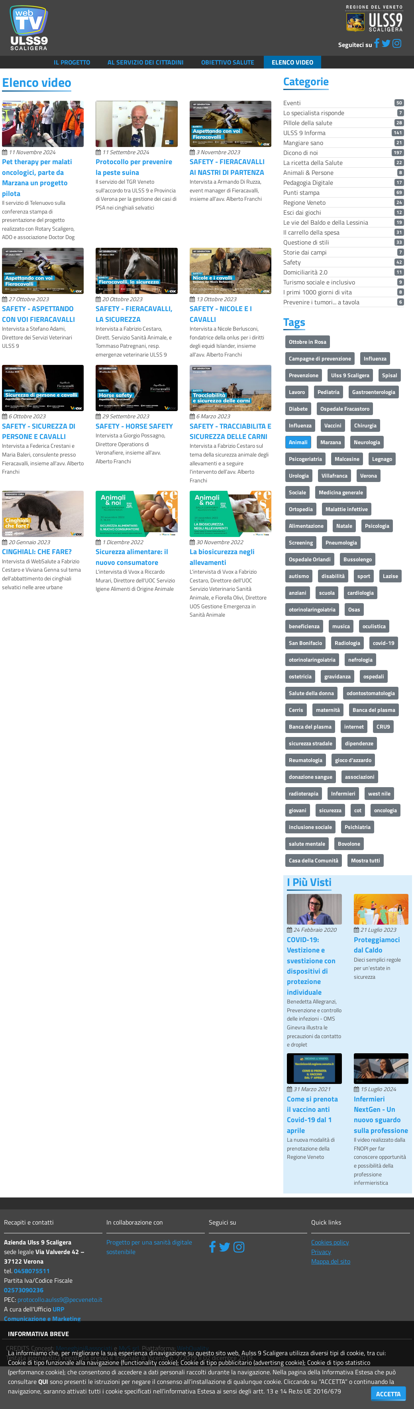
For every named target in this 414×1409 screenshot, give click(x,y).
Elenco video (292, 62)
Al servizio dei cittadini (146, 62)
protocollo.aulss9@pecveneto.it (60, 1299)
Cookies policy (330, 1242)
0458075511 (32, 1271)
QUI (43, 1381)
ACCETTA (388, 1394)
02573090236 (23, 1290)
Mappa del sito (330, 1261)
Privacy (321, 1251)
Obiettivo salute (227, 62)
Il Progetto (72, 62)
